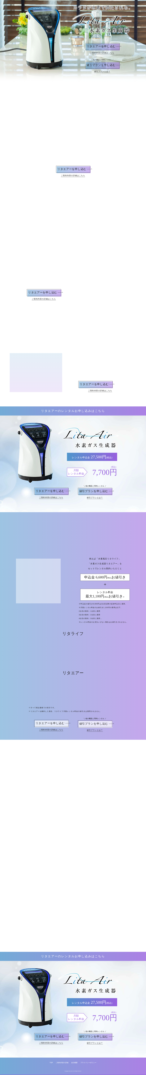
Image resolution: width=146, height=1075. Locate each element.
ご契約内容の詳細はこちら (102, 53)
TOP (51, 1063)
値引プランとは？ (102, 71)
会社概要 (74, 1063)
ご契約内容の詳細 (62, 1063)
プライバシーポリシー (88, 1063)
